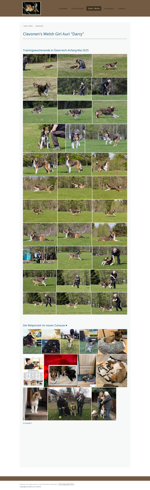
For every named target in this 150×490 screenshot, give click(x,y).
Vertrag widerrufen (66, 484)
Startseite (63, 8)
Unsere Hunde (78, 8)
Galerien (122, 8)
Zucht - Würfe (94, 8)
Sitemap (53, 484)
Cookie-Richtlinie (44, 484)
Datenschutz (33, 484)
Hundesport (109, 8)
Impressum (23, 484)
